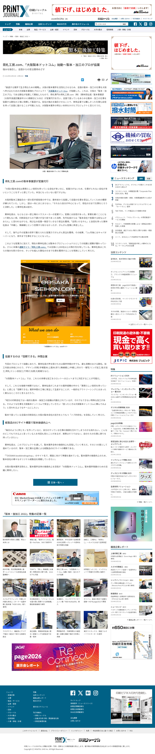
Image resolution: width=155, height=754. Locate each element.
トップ (8, 24)
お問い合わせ (125, 18)
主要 (28, 29)
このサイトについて (29, 730)
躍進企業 (29, 24)
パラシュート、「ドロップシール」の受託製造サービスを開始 (133, 218)
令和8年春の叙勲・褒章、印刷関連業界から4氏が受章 (133, 199)
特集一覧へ (104, 58)
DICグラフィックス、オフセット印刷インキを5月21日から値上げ (133, 186)
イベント (66, 29)
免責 (87, 730)
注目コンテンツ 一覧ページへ (141, 324)
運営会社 (44, 730)
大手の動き (98, 29)
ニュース (9, 692)
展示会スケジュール (80, 24)
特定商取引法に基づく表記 (103, 730)
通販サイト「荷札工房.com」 (33, 247)
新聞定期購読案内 (77, 706)
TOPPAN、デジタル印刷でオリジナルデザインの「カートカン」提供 (133, 205)
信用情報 (109, 29)
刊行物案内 (136, 18)
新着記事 (11, 695)
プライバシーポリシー (59, 730)
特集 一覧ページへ (145, 502)
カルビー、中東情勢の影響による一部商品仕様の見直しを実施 (133, 225)
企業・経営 (54, 29)
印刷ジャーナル (40, 715)
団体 (75, 29)
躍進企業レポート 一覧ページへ (140, 620)
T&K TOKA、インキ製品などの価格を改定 (130, 211)
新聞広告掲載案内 (77, 709)
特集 (18, 24)
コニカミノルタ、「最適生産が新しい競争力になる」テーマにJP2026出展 (133, 244)
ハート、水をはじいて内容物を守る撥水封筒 (131, 237)
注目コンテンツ (45, 24)
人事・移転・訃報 (124, 29)
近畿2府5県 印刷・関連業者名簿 (47, 718)
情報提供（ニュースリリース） (82, 703)
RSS (131, 730)
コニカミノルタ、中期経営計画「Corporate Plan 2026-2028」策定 (133, 192)
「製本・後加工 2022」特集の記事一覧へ (95, 56)
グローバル (85, 29)
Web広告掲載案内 (77, 712)
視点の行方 (62, 24)
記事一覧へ (54, 482)
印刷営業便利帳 (40, 721)
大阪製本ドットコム (57, 90)
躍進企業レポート (39, 698)
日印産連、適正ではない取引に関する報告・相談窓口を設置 (133, 231)
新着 (20, 29)
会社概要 (115, 18)
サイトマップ (147, 18)
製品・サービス (40, 29)
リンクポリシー (76, 730)
